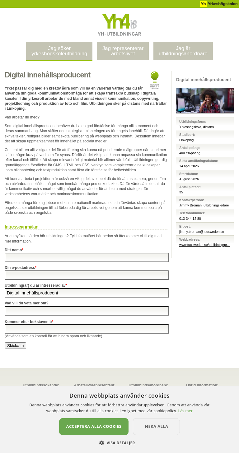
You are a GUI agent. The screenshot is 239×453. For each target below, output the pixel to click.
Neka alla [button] (156, 426)
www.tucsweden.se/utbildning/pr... (204, 245)
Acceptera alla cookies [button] (94, 426)
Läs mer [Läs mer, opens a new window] (185, 411)
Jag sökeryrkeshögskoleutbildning (59, 51)
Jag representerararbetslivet (122, 51)
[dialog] (119, 419)
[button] (119, 443)
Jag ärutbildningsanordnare (183, 51)
